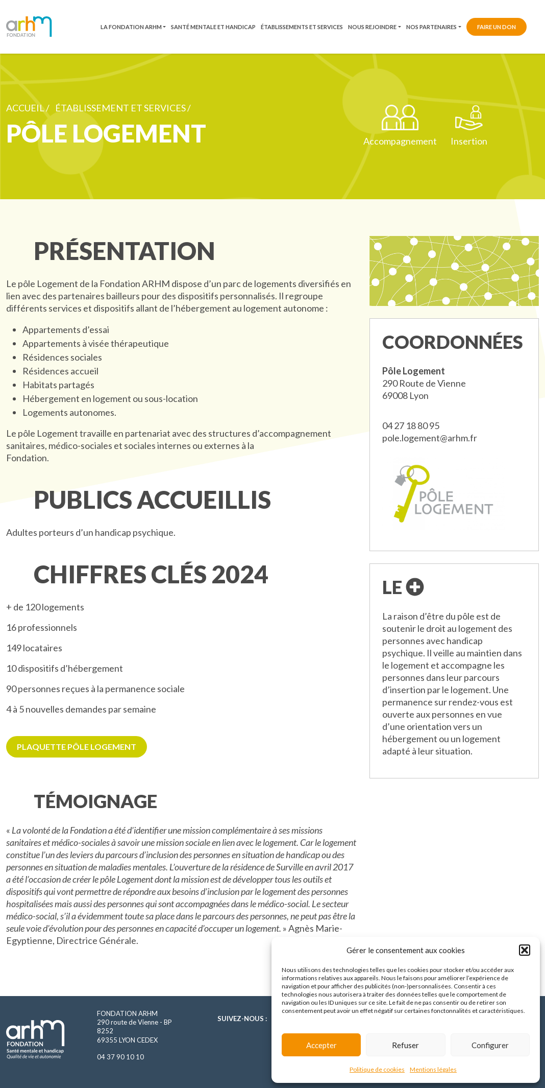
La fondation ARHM (131, 26)
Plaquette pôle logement (76, 746)
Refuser (405, 1045)
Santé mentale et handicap (213, 26)
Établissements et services (302, 26)
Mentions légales (433, 1069)
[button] (524, 950)
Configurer (490, 1045)
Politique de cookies (377, 1069)
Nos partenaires (431, 26)
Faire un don (496, 26)
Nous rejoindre (372, 26)
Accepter (321, 1045)
